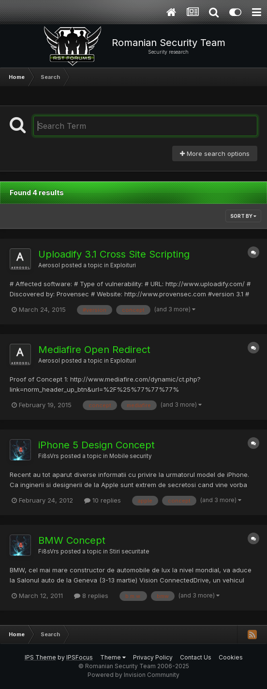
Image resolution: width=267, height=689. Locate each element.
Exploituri (123, 265)
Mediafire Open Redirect (94, 349)
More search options (215, 153)
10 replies (102, 500)
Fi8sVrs (48, 456)
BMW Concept (71, 540)
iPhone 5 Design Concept (96, 445)
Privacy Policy (153, 657)
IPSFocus (79, 657)
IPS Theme (40, 657)
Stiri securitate (129, 551)
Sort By (243, 216)
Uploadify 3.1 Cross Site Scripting (114, 254)
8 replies (91, 595)
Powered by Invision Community (133, 674)
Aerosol (49, 265)
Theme (113, 657)
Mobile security (130, 456)
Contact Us (195, 657)
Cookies (231, 657)
